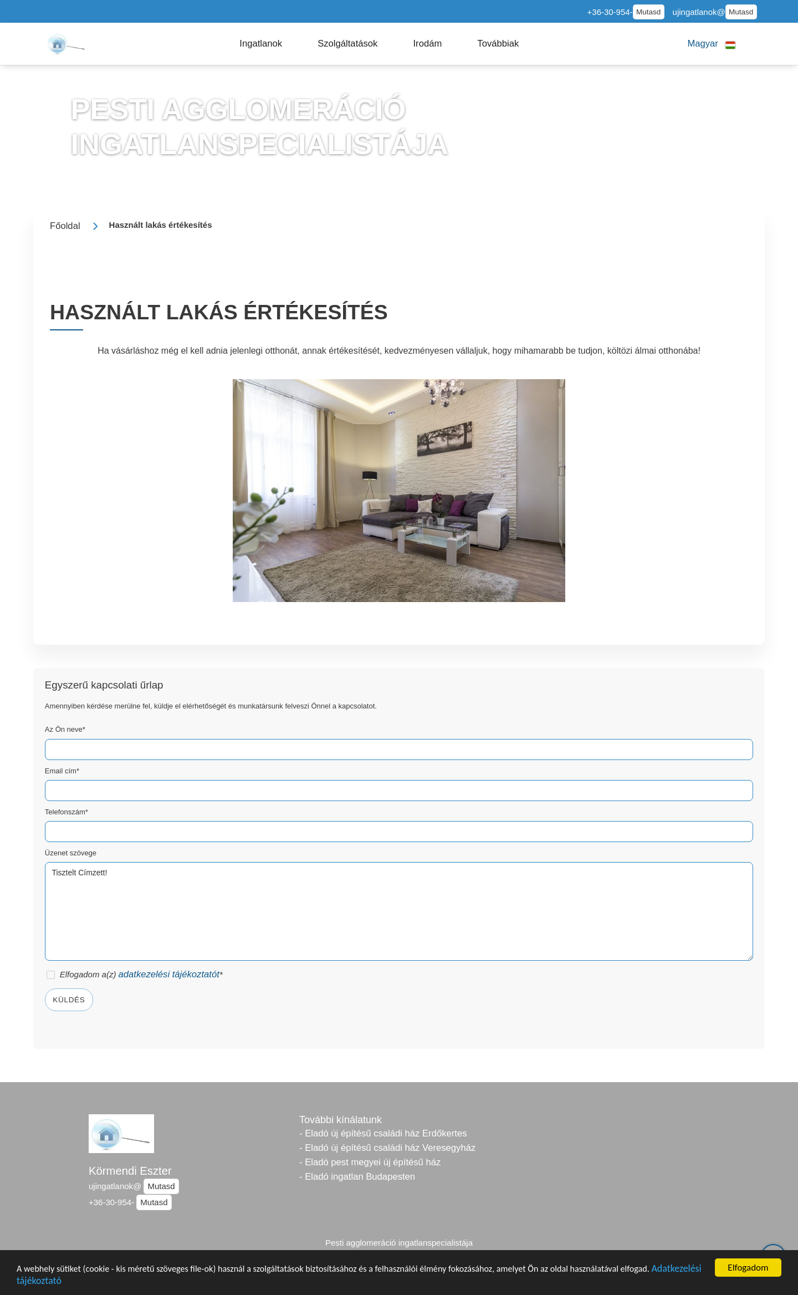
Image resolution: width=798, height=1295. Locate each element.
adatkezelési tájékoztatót (169, 974)
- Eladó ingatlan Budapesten (357, 1176)
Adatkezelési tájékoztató (68, 1281)
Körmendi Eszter (130, 1171)
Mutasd (648, 12)
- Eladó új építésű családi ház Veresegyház (387, 1148)
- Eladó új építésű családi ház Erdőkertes (383, 1133)
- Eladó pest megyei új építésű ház (370, 1162)
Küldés (69, 1000)
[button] (260, 43)
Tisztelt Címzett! (399, 911)
